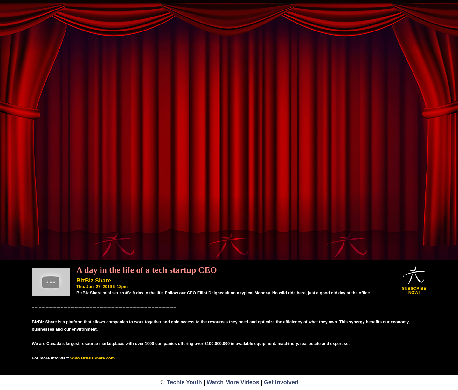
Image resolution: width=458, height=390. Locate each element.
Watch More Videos (233, 382)
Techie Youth (181, 382)
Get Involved (281, 382)
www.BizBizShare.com (92, 358)
